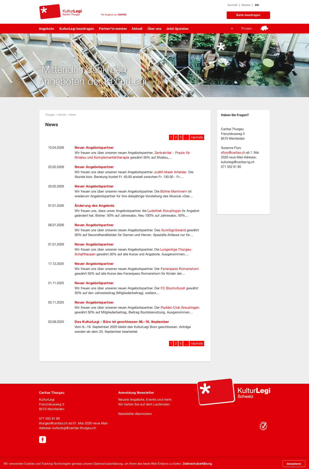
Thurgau (246, 28)
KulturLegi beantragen (76, 28)
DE (257, 5)
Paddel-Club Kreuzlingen (180, 307)
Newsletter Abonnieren (135, 413)
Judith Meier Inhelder (170, 172)
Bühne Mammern (173, 191)
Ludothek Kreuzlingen (164, 211)
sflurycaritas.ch (233, 152)
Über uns (154, 28)
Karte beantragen (248, 15)
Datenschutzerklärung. (197, 463)
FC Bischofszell (173, 288)
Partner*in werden (113, 28)
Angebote (46, 28)
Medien (246, 5)
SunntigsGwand (173, 230)
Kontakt (233, 5)
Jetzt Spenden (177, 28)
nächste (197, 137)
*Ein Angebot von (114, 14)
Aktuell (137, 28)
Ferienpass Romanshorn (180, 269)
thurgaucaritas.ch (53, 423)
